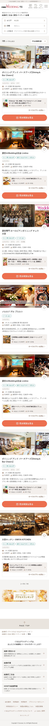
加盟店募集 (39, 706)
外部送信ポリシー (12, 706)
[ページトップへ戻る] (24, 624)
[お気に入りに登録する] (44, 68)
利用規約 (16, 702)
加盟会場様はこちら (26, 706)
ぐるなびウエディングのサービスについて (18, 711)
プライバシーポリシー (36, 702)
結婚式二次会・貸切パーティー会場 (13, 634)
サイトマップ (24, 715)
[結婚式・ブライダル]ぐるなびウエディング (16, 632)
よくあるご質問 (39, 711)
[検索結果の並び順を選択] (38, 41)
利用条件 (24, 702)
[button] (24, 653)
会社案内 (8, 702)
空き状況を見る (24, 117)
